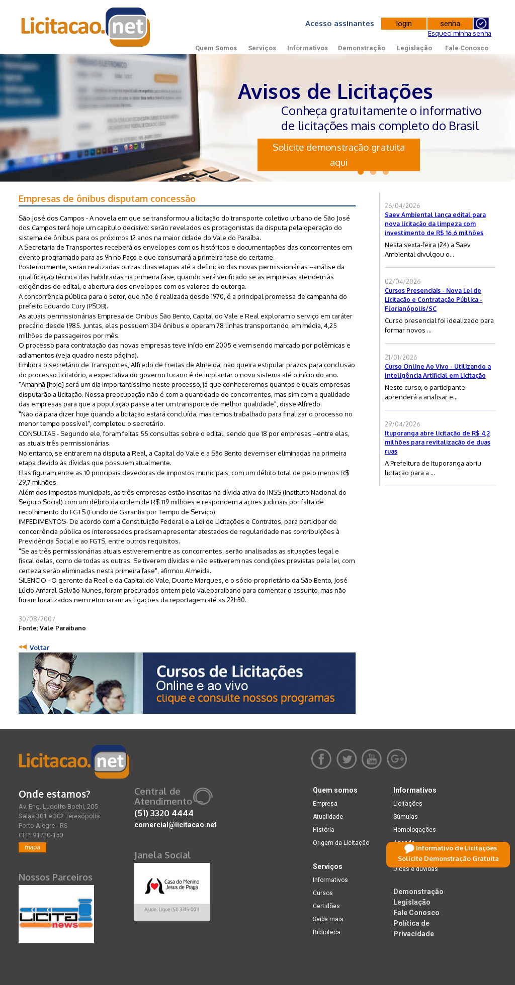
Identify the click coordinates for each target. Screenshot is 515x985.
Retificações (410, 855)
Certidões (326, 906)
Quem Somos (216, 48)
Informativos (307, 48)
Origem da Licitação (341, 842)
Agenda (404, 842)
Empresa (325, 803)
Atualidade (328, 816)
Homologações (414, 829)
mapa (32, 847)
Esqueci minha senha (459, 33)
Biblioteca (326, 932)
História (323, 829)
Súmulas (405, 816)
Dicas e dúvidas (415, 868)
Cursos (323, 893)
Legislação (414, 48)
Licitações (407, 803)
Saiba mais (328, 919)
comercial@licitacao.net (175, 825)
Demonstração (361, 48)
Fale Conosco (466, 48)
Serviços (262, 48)
